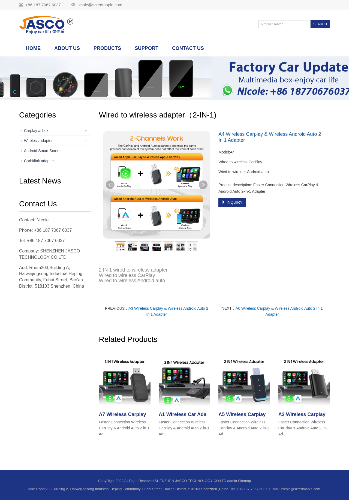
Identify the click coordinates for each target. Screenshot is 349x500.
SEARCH (320, 24)
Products (107, 48)
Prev (110, 184)
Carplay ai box (36, 130)
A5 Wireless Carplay (242, 414)
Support (146, 48)
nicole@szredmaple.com (99, 4)
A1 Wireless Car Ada (182, 414)
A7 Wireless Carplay (122, 414)
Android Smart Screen (43, 151)
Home (33, 48)
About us (67, 48)
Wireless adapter (38, 140)
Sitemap (244, 481)
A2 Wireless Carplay (302, 414)
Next (203, 184)
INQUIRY (232, 202)
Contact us (188, 48)
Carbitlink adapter (39, 161)
